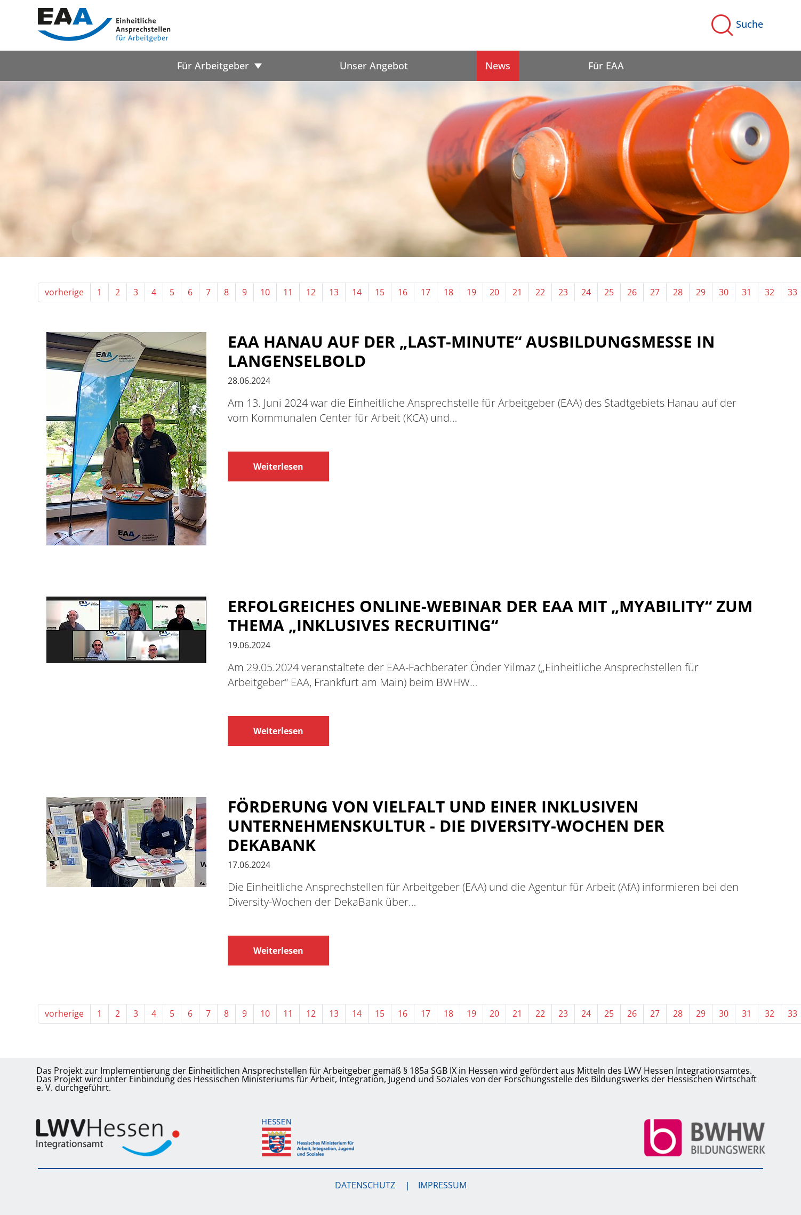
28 (678, 292)
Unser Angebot (374, 65)
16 (402, 292)
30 (723, 292)
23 (563, 292)
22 (540, 292)
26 (632, 292)
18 (448, 292)
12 (311, 292)
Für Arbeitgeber (213, 65)
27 (655, 292)
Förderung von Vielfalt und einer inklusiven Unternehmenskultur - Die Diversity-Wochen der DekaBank (446, 826)
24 (586, 292)
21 (517, 292)
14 (357, 292)
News (497, 65)
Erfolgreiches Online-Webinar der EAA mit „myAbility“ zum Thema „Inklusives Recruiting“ (490, 616)
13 (334, 292)
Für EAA (606, 65)
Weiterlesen (278, 466)
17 (425, 292)
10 (265, 292)
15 (380, 292)
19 (471, 292)
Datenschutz (366, 1185)
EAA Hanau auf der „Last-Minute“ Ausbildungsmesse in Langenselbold (471, 351)
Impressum (442, 1185)
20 (494, 292)
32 (769, 292)
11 (288, 292)
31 (746, 292)
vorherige (64, 292)
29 (701, 292)
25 (609, 292)
